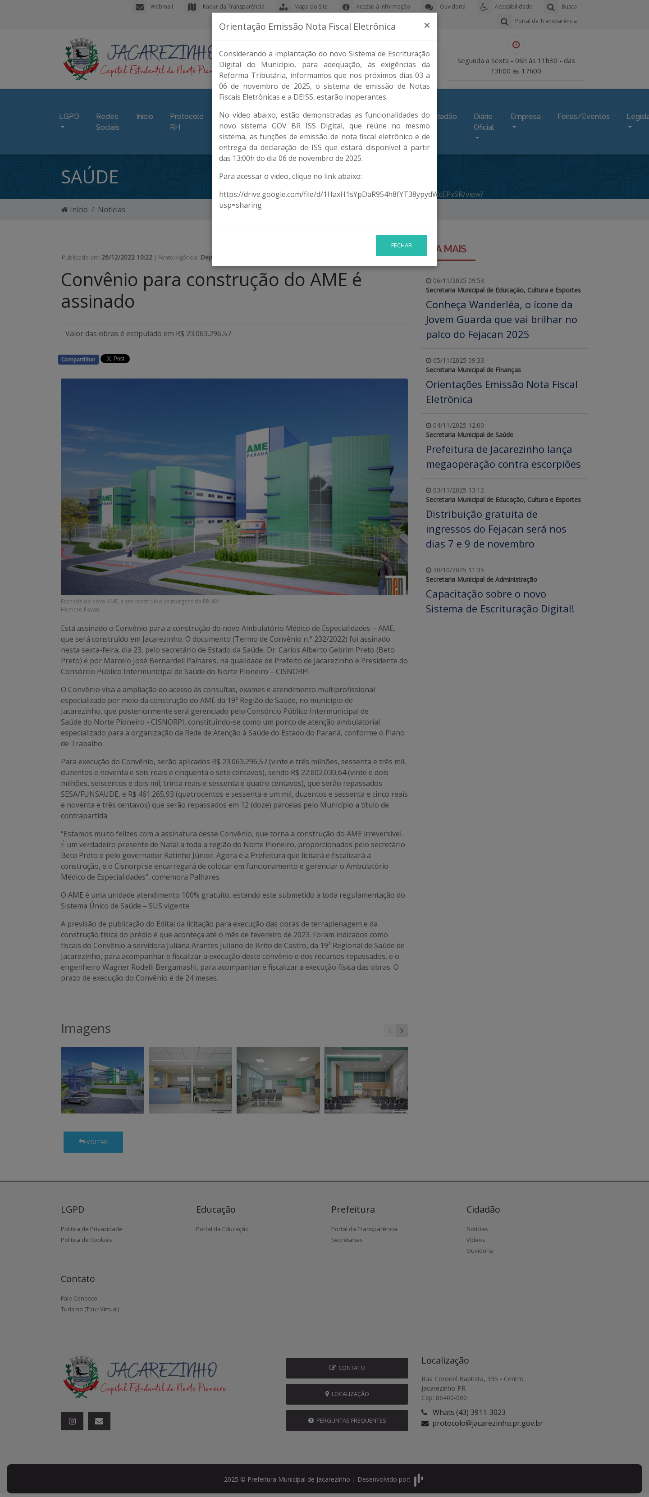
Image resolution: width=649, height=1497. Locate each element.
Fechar (401, 188)
